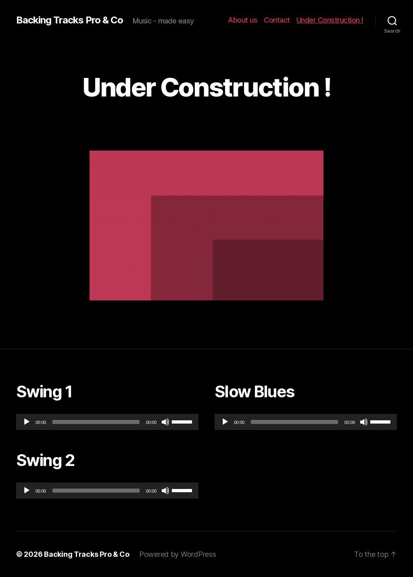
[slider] (96, 422)
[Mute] (165, 422)
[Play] (27, 422)
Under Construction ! (329, 20)
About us (242, 20)
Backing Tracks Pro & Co (69, 20)
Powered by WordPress (177, 554)
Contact (277, 20)
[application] (107, 422)
